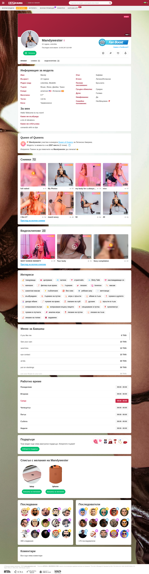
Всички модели (8, 8)
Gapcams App (73, 8)
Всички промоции (48, 8)
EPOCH (45, 566)
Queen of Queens (65, 142)
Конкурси (61, 8)
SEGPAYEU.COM (54, 566)
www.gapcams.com (30, 566)
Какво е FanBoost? (121, 47)
